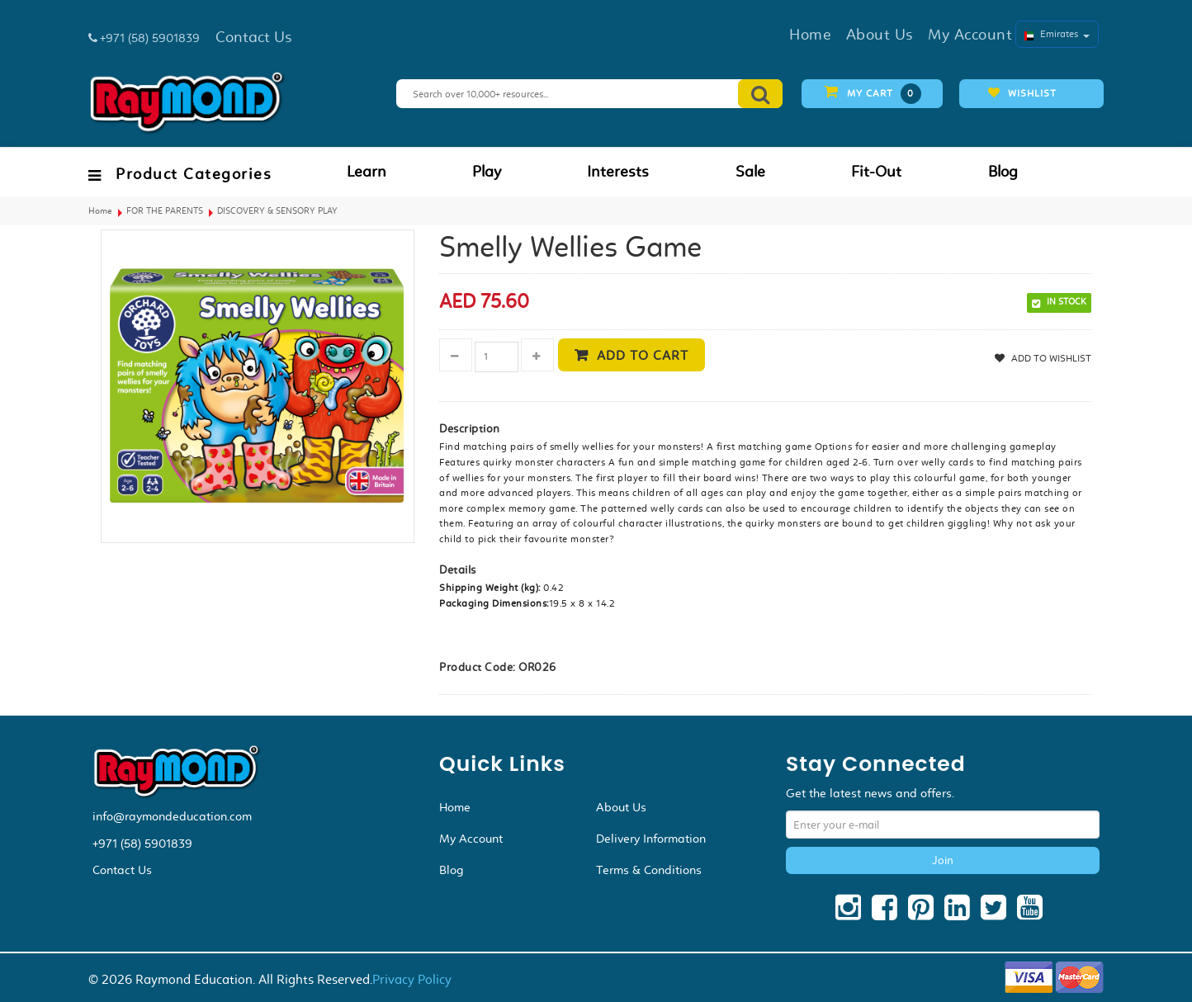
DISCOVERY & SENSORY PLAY (277, 211)
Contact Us (122, 870)
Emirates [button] (1057, 34)
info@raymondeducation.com (172, 816)
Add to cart (642, 355)
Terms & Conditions (649, 870)
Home (100, 211)
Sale (750, 172)
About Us (621, 807)
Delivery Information (651, 838)
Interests (618, 172)
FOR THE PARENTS (164, 211)
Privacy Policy (412, 979)
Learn (366, 172)
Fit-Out (876, 172)
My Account (471, 838)
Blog (1003, 172)
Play (486, 172)
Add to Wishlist (1050, 358)
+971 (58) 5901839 (142, 843)
